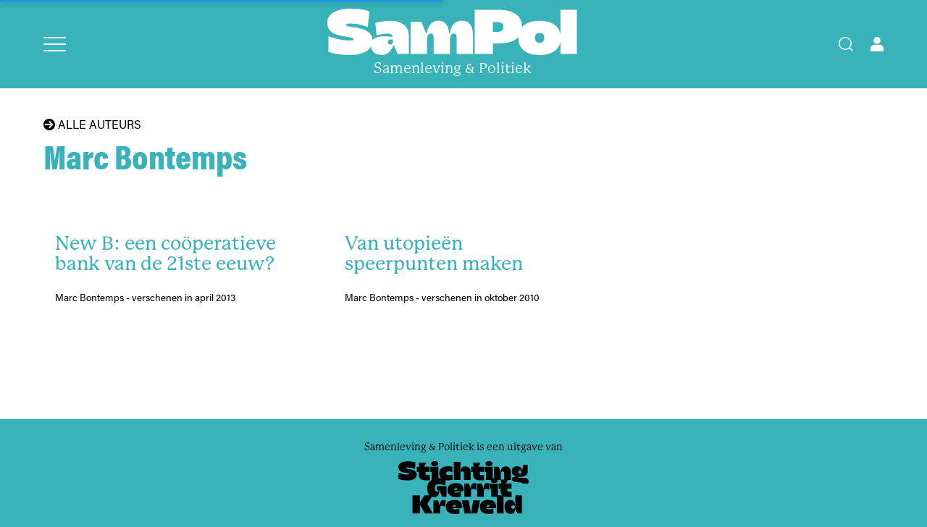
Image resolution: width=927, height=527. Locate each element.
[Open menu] (54, 44)
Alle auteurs (92, 124)
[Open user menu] (877, 44)
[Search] (846, 44)
